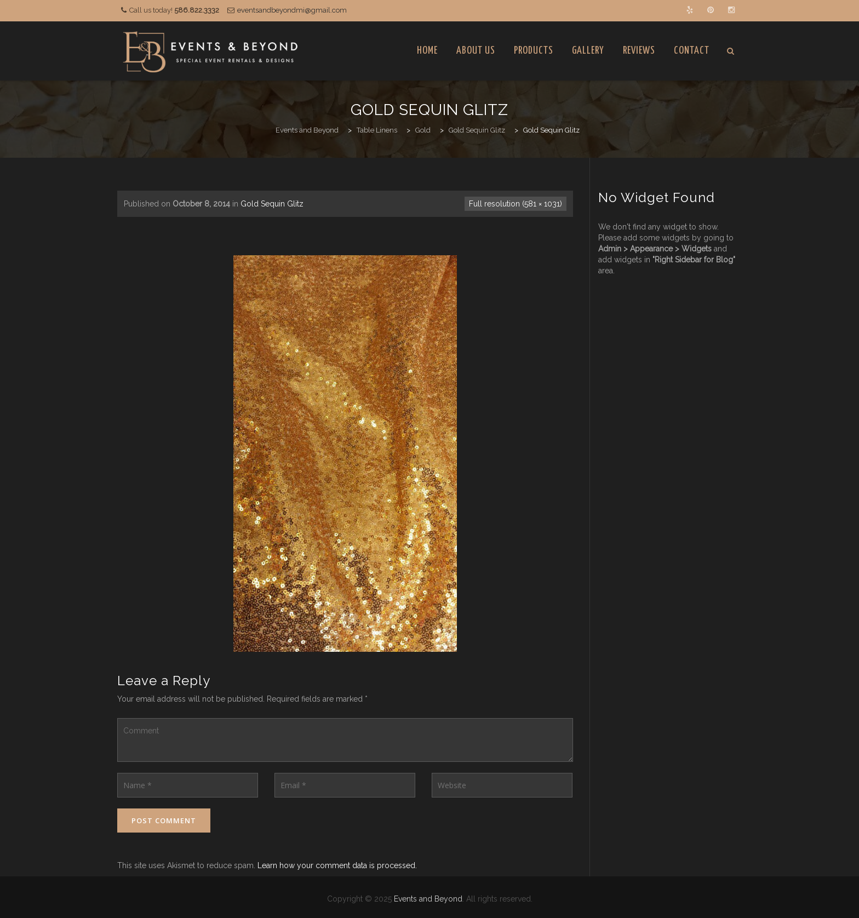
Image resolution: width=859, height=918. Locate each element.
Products (533, 50)
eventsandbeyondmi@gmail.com (292, 10)
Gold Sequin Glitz (271, 203)
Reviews (639, 50)
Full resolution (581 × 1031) (515, 203)
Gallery (588, 50)
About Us (475, 50)
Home (427, 50)
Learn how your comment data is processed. (337, 865)
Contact (691, 50)
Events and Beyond (428, 898)
